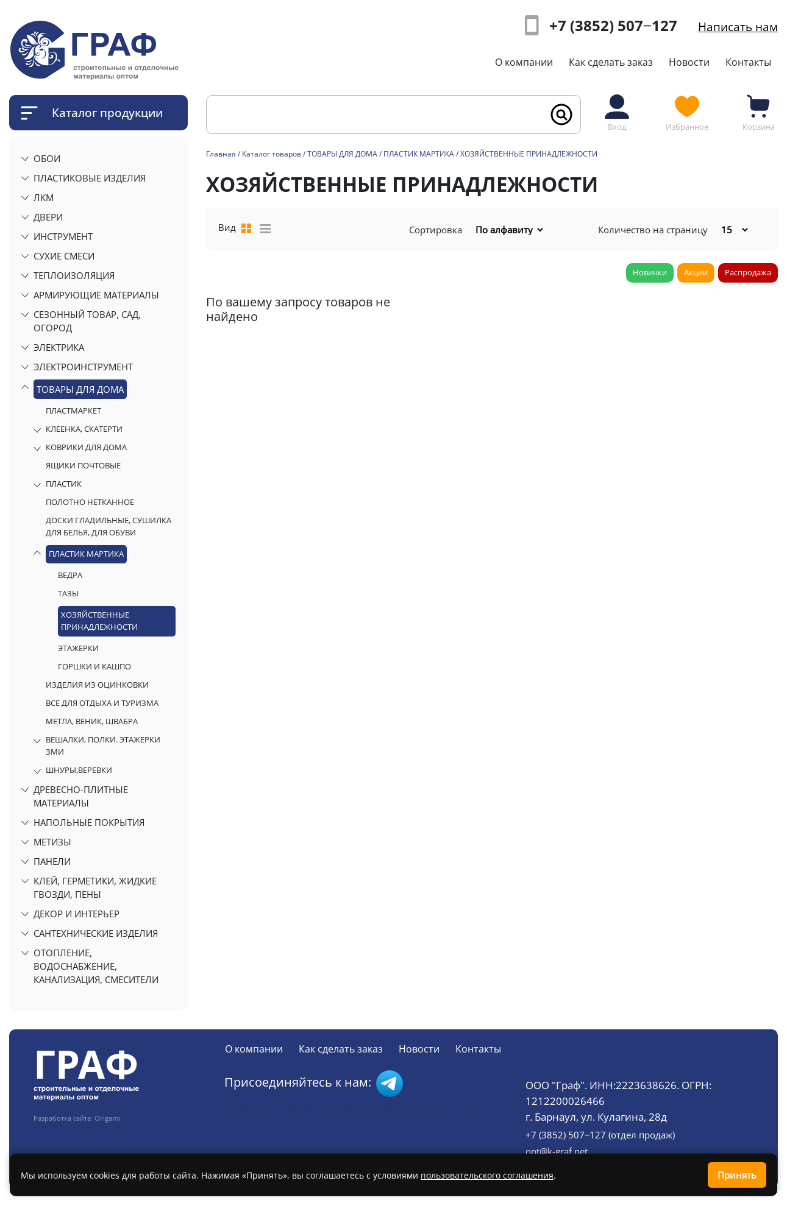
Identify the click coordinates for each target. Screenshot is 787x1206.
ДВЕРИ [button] (48, 217)
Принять (737, 1175)
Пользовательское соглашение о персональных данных (344, 1105)
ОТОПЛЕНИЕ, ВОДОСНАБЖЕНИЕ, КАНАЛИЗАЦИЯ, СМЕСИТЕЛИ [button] (96, 966)
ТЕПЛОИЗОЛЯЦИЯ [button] (74, 275)
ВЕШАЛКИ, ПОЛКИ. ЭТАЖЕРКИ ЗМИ (103, 745)
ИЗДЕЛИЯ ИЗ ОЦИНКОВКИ (97, 684)
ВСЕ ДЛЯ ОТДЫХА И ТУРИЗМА (102, 702)
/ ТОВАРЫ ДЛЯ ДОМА (340, 154)
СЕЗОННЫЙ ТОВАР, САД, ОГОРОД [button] (87, 321)
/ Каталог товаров (269, 154)
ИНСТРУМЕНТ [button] (63, 236)
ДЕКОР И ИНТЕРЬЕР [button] (76, 914)
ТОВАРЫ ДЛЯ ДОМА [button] (80, 389)
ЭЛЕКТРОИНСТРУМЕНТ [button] (83, 367)
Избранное (687, 112)
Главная (221, 154)
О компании (524, 62)
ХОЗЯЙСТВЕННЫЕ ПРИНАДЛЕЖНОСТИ (99, 620)
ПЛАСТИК (64, 483)
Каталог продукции (107, 112)
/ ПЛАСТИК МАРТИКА (416, 154)
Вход (617, 112)
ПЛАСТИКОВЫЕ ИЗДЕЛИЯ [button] (90, 178)
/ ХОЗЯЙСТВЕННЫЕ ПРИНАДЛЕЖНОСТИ (526, 154)
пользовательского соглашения (487, 1175)
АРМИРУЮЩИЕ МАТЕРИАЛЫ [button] (96, 295)
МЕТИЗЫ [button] (52, 842)
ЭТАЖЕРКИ (78, 648)
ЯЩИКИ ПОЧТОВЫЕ (83, 465)
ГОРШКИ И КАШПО (94, 666)
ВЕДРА (70, 575)
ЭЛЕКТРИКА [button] (59, 347)
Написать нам (738, 26)
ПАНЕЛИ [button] (52, 861)
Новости (689, 62)
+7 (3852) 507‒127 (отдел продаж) (600, 1135)
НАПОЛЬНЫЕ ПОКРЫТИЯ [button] (89, 822)
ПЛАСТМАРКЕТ (73, 410)
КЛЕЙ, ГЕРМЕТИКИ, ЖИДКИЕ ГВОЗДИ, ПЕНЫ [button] (95, 887)
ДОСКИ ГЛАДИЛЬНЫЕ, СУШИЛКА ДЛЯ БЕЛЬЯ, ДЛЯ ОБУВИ (108, 526)
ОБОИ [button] (47, 158)
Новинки (650, 272)
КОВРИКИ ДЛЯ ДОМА (86, 447)
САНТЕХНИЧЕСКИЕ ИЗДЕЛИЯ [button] (96, 933)
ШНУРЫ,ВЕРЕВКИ (79, 769)
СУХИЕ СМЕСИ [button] (64, 256)
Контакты (748, 62)
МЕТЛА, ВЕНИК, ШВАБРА (92, 721)
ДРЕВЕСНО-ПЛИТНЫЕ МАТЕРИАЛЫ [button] (81, 796)
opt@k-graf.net (556, 1151)
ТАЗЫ (68, 593)
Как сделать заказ (611, 62)
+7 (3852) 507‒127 (613, 25)
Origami (107, 1118)
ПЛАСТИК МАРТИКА (86, 553)
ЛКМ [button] (44, 197)
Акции (696, 272)
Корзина (758, 112)
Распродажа (748, 272)
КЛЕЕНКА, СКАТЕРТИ (84, 428)
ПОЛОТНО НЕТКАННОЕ (90, 501)
